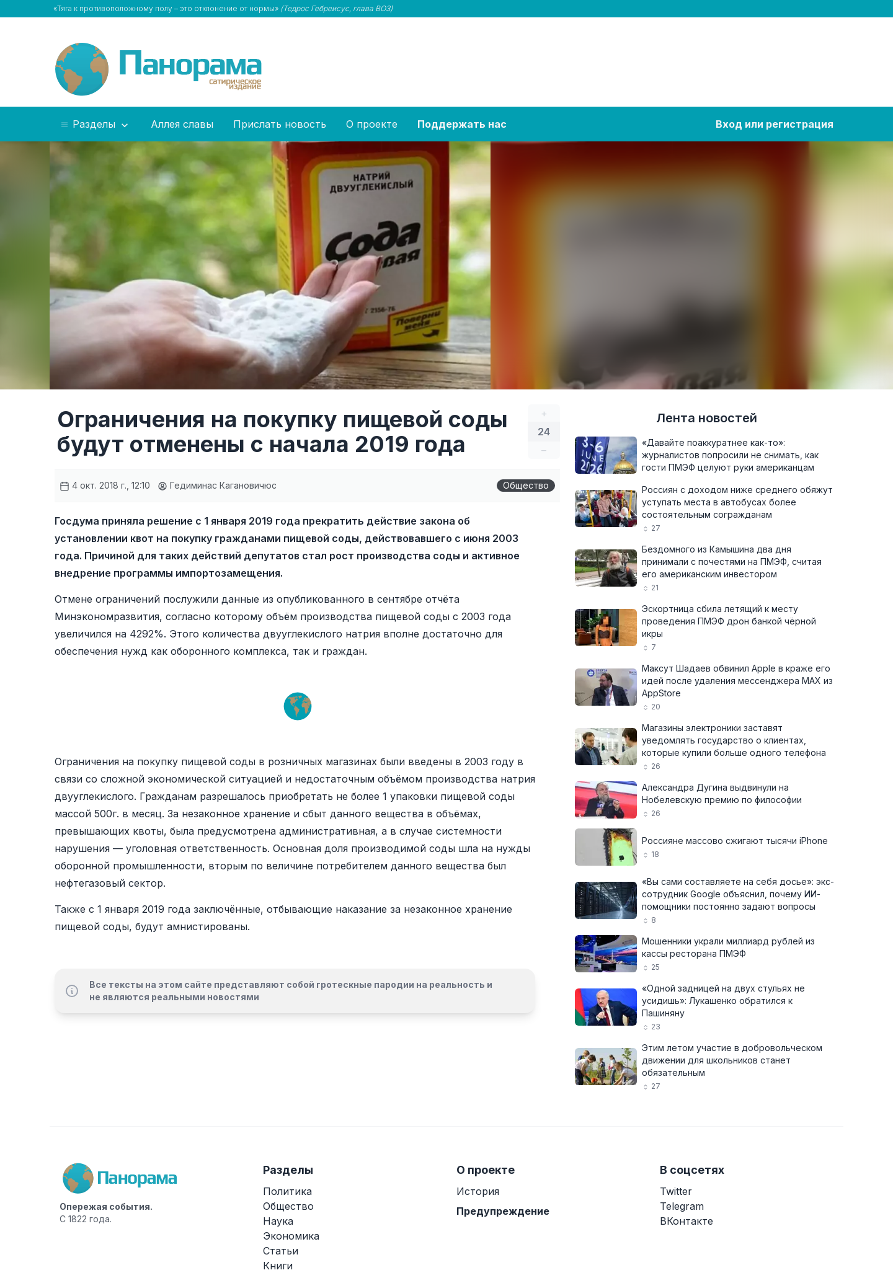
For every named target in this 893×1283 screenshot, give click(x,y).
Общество (526, 485)
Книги (278, 1265)
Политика (287, 1191)
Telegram (682, 1206)
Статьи (280, 1251)
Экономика (291, 1236)
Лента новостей (706, 418)
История (477, 1191)
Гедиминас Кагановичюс (217, 485)
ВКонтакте (686, 1221)
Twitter (676, 1191)
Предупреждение (502, 1211)
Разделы (95, 124)
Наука (278, 1221)
